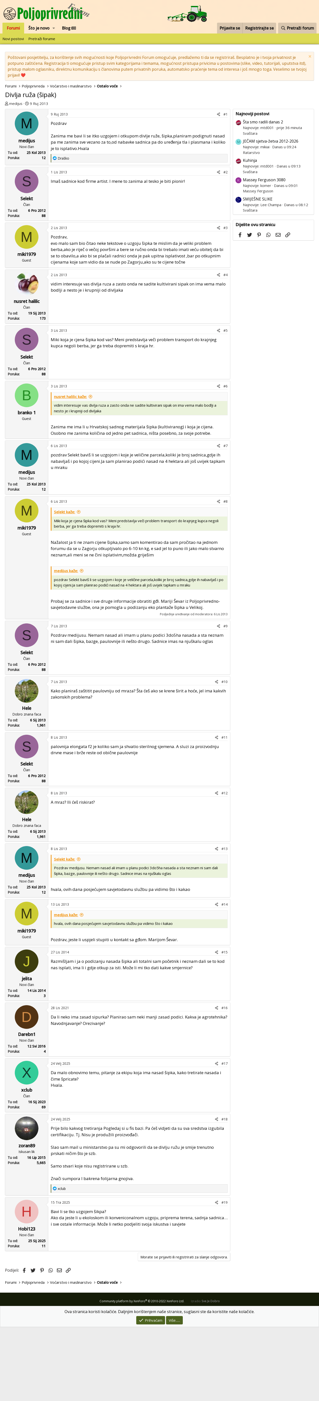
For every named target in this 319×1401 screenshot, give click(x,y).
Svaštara (250, 133)
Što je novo (39, 28)
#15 (224, 1026)
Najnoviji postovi (252, 114)
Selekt (26, 272)
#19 (224, 1276)
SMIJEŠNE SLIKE (257, 199)
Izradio (205, 1375)
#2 (225, 246)
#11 (224, 811)
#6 (225, 460)
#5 (225, 404)
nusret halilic (27, 375)
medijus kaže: (66, 644)
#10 (224, 755)
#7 (225, 519)
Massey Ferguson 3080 (264, 180)
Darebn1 (26, 1108)
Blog (69, 28)
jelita (27, 1052)
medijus (15, 103)
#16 (224, 1081)
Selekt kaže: (64, 585)
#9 (225, 700)
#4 (225, 348)
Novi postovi (13, 38)
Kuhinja (250, 160)
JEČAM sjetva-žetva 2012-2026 (270, 141)
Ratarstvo (251, 152)
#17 (224, 1137)
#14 (224, 978)
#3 (225, 301)
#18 (224, 1193)
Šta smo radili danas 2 (263, 122)
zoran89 (26, 1219)
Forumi (13, 28)
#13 (224, 922)
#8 (225, 575)
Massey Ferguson (258, 190)
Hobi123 (26, 1303)
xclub (26, 1164)
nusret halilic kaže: (70, 470)
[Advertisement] (117, 145)
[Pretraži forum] (297, 28)
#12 (224, 867)
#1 (225, 188)
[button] (54, 28)
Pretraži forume (41, 38)
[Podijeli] (218, 188)
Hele (26, 782)
